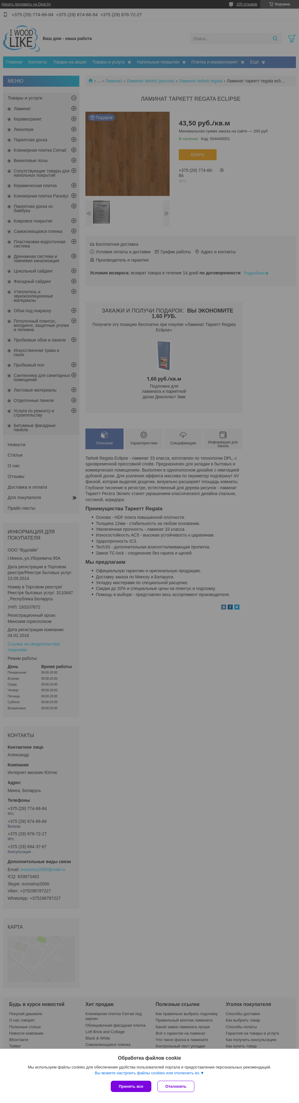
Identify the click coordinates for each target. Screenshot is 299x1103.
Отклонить (175, 1086)
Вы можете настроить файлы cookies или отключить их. (147, 1073)
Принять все (131, 1086)
